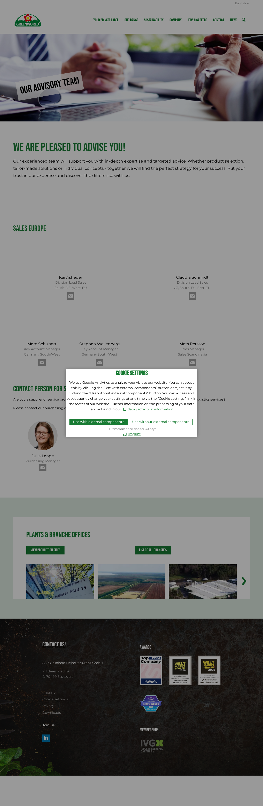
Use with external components (98, 422)
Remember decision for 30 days (133, 429)
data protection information (150, 409)
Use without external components (160, 422)
